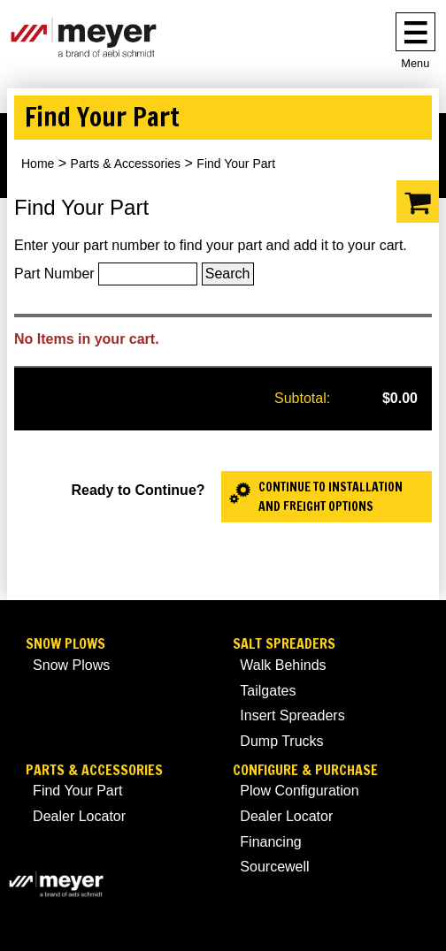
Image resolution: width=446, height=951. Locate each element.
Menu (415, 63)
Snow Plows (65, 643)
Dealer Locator (79, 816)
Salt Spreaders (284, 643)
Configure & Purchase (305, 770)
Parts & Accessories (126, 163)
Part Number (54, 273)
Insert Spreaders (292, 715)
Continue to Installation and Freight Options (330, 496)
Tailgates (268, 690)
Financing (270, 841)
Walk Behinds (283, 665)
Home (37, 163)
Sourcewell (274, 866)
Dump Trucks (281, 741)
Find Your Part (77, 790)
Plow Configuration (299, 790)
